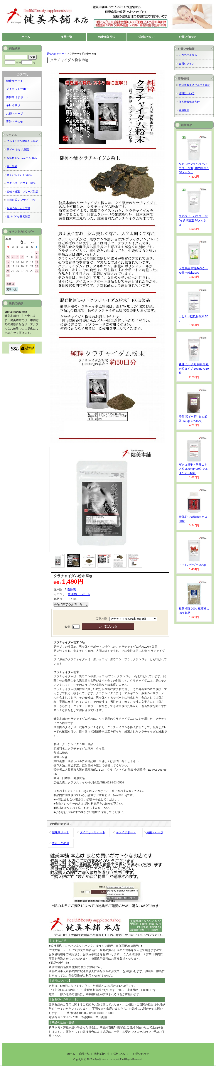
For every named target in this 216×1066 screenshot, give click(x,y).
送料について (146, 37)
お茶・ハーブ (154, 832)
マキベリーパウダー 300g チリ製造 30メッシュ (193, 220)
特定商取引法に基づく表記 (194, 85)
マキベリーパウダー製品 (21, 183)
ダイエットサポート (92, 832)
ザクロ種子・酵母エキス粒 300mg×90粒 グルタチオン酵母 (193, 469)
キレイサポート (126, 832)
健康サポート (60, 832)
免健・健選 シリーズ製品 (22, 191)
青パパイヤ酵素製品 (18, 216)
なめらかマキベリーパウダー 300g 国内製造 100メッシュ (194, 168)
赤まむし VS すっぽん (19, 174)
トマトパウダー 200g (192, 564)
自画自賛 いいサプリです (21, 199)
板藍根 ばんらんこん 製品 (22, 158)
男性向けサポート (56, 53)
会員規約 (184, 110)
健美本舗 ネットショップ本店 (43, 4)
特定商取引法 (106, 37)
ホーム (26, 37)
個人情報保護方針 (189, 101)
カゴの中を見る (188, 55)
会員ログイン (186, 63)
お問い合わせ (187, 37)
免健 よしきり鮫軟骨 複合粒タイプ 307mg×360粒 (194, 368)
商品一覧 (66, 37)
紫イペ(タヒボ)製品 (18, 149)
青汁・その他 (60, 843)
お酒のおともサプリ (18, 208)
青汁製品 (12, 166)
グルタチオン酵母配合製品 (22, 141)
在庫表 (71, 589)
